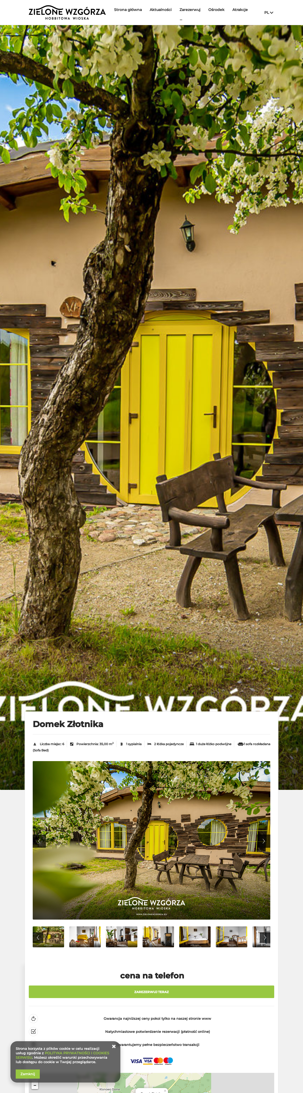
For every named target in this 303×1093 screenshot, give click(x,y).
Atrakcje (240, 9)
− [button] (34, 1086)
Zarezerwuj (189, 9)
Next (263, 841)
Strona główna (128, 9)
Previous (39, 841)
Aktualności (161, 9)
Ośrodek (216, 9)
